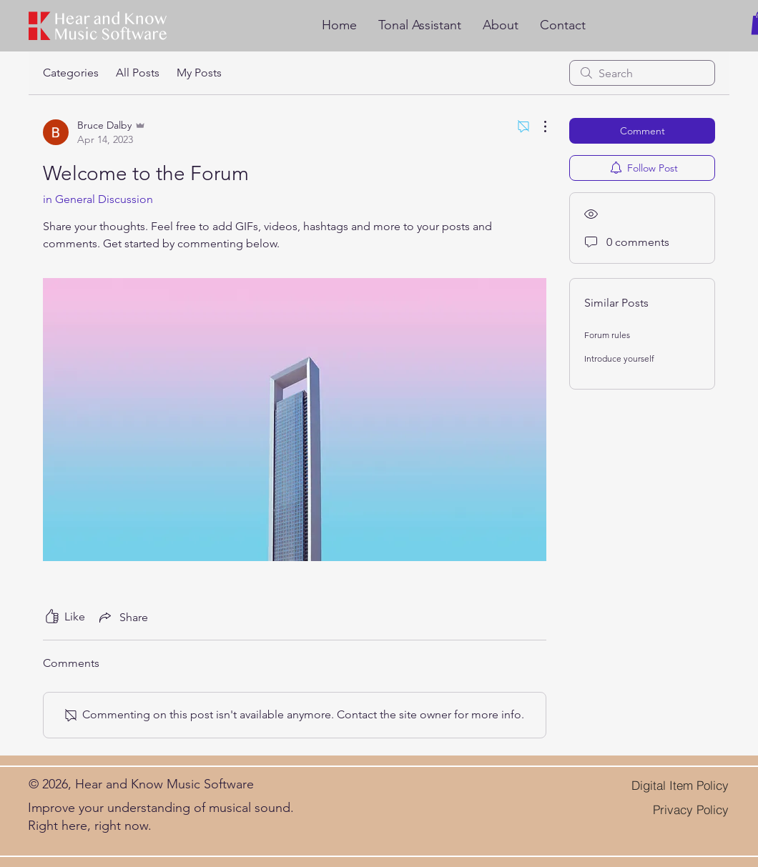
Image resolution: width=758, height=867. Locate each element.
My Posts (199, 72)
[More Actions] (537, 126)
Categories (71, 72)
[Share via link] (122, 616)
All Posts (137, 72)
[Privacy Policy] (680, 809)
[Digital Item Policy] (664, 785)
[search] (642, 73)
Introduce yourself (619, 358)
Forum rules (607, 335)
